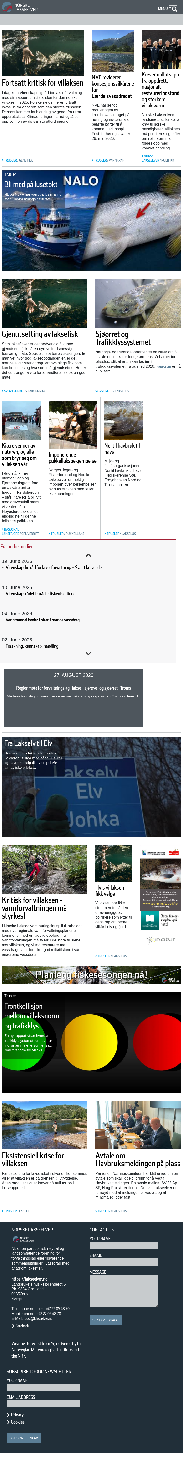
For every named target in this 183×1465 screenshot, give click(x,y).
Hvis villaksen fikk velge (109, 893)
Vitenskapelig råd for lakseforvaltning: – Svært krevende (73, 567)
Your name (19, 1392)
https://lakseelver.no (35, 1279)
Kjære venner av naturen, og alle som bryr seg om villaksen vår (23, 463)
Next (88, 653)
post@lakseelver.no (43, 1318)
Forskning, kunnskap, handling (42, 646)
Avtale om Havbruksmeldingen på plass (136, 1163)
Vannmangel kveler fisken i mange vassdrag (58, 620)
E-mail (97, 1255)
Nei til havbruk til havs (144, 451)
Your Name (102, 1238)
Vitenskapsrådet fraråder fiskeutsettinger (55, 593)
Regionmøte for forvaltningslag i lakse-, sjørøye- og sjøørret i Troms (87, 688)
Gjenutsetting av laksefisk (35, 337)
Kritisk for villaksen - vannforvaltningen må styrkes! (43, 908)
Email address (24, 1409)
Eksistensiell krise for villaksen (44, 1159)
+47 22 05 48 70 (62, 1309)
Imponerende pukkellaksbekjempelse (87, 476)
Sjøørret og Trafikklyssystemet (133, 338)
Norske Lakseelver (36, 1230)
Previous (88, 555)
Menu (162, 8)
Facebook (25, 1325)
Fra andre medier (23, 546)
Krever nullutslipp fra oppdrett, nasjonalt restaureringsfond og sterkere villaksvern (155, 101)
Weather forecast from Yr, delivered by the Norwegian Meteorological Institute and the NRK (44, 1353)
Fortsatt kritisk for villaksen (21, 75)
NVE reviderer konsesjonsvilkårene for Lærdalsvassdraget (93, 102)
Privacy (19, 1427)
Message (100, 1272)
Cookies (20, 1434)
